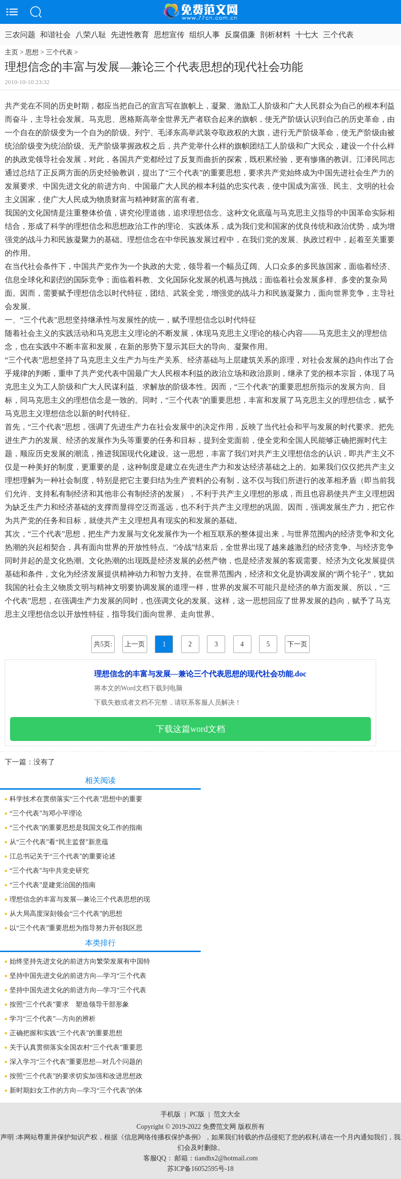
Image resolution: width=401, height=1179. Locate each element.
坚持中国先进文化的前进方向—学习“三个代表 (78, 975)
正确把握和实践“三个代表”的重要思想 (66, 1033)
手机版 (171, 1114)
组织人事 (204, 35)
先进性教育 (130, 35)
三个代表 (338, 35)
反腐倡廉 (240, 35)
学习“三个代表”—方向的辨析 (53, 1018)
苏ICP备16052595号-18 (200, 1168)
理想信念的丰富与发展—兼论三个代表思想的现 (80, 899)
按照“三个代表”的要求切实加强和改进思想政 (76, 1076)
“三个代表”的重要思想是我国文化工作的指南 (76, 827)
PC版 (197, 1114)
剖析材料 (275, 35)
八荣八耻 (91, 35)
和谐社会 (55, 35)
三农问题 (20, 35)
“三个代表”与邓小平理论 (46, 813)
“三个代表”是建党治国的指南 (53, 885)
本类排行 (100, 943)
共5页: (103, 644)
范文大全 (227, 1114)
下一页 (297, 644)
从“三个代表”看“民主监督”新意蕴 (59, 842)
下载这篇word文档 (190, 729)
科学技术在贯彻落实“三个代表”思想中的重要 (76, 799)
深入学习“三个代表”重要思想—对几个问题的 (76, 1061)
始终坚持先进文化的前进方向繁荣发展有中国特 (80, 961)
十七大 (306, 35)
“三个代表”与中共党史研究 (49, 870)
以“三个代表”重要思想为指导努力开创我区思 (76, 928)
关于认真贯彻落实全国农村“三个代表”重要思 (76, 1047)
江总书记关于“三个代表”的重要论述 (63, 856)
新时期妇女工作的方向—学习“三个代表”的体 (76, 1090)
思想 (32, 52)
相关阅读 (100, 780)
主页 (11, 52)
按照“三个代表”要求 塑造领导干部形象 (69, 1004)
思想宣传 (169, 35)
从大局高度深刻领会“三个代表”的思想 (66, 913)
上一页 (135, 644)
